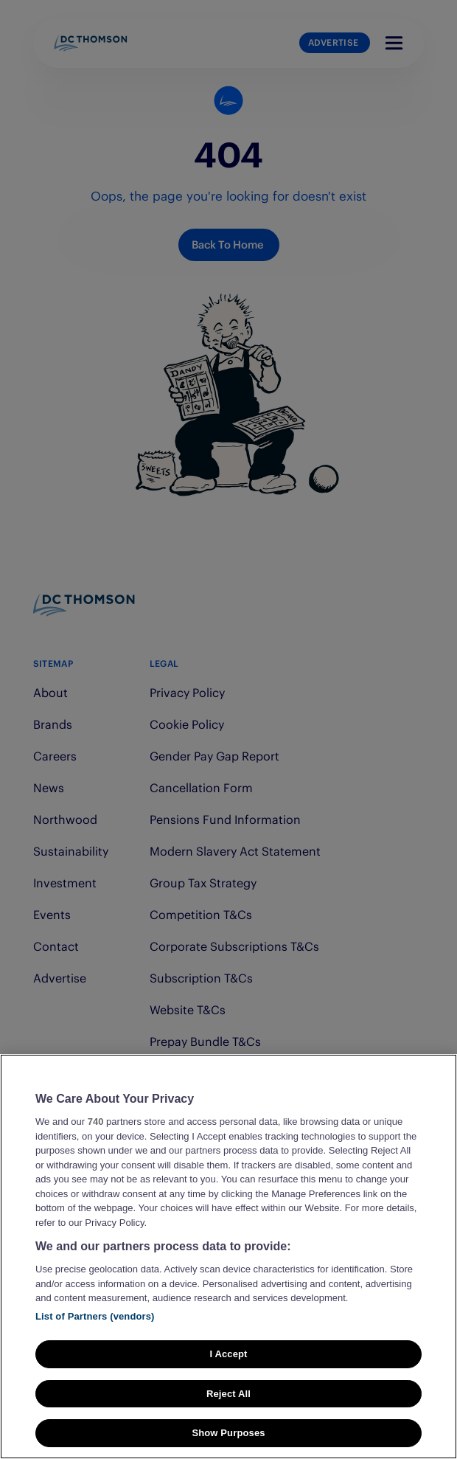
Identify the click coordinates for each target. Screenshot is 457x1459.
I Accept (228, 1353)
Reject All (228, 1393)
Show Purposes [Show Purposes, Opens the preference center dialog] (228, 1432)
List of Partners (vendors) (95, 1316)
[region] (228, 1256)
